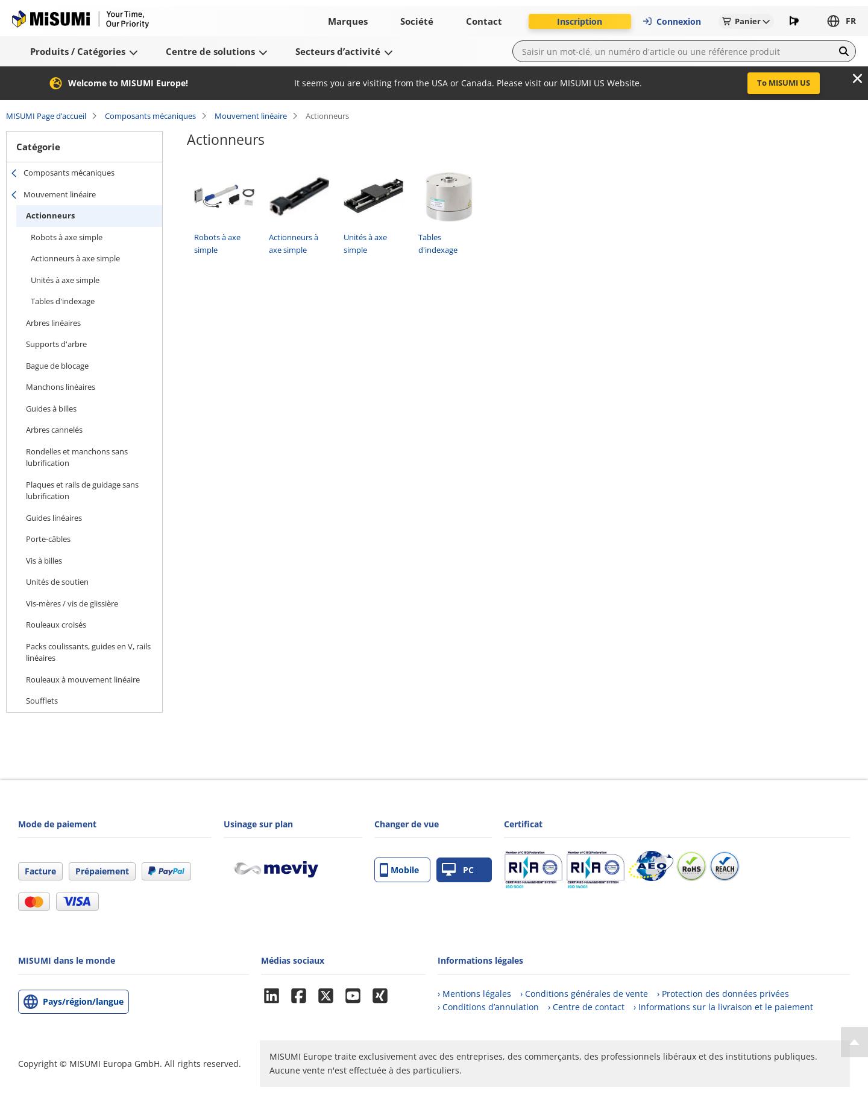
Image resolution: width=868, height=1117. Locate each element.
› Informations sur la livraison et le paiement (723, 1007)
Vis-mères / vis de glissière (72, 603)
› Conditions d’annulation (488, 1007)
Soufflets (42, 700)
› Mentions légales (474, 993)
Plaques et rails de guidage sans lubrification (82, 490)
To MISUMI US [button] (783, 82)
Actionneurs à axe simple (75, 258)
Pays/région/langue (83, 1001)
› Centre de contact (586, 1007)
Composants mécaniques (150, 115)
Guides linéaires (54, 517)
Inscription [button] (579, 21)
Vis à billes (44, 560)
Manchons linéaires (60, 386)
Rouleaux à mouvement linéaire (83, 679)
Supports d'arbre (56, 344)
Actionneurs (50, 215)
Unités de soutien (57, 581)
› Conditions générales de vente (584, 993)
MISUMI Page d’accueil (46, 115)
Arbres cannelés (54, 429)
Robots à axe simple (66, 237)
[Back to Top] (854, 1042)
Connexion (671, 21)
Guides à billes (51, 408)
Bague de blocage (57, 365)
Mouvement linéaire (251, 115)
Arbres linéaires (53, 322)
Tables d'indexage (63, 301)
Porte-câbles (48, 538)
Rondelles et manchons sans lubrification (77, 457)
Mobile (399, 870)
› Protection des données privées (723, 993)
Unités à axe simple (65, 280)
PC (458, 870)
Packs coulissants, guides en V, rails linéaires (88, 652)
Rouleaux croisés (56, 624)
